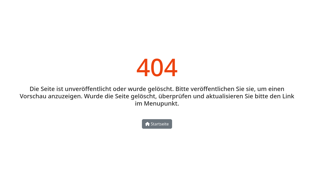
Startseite (157, 124)
